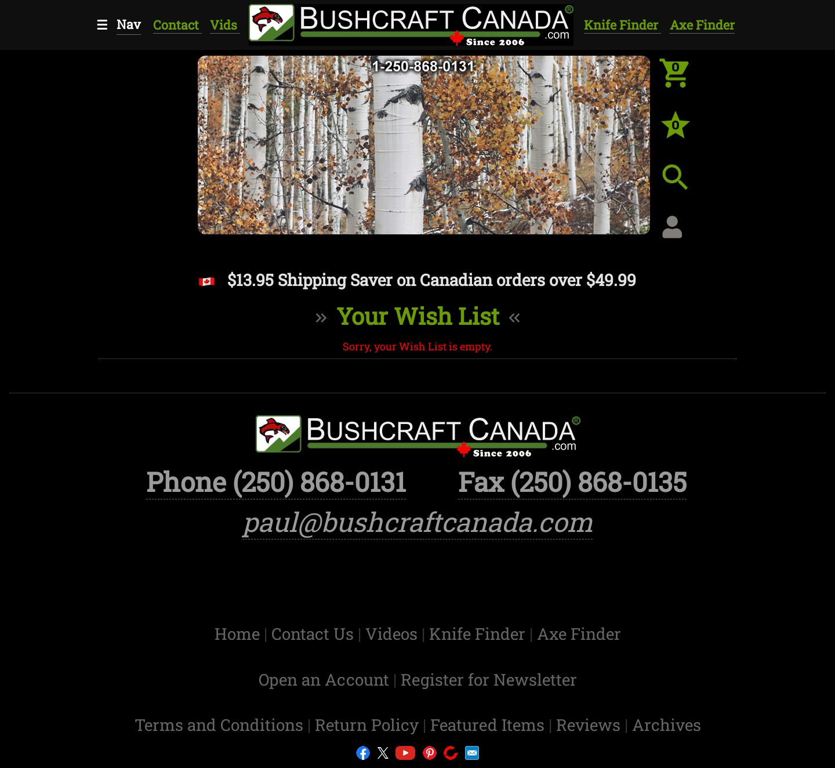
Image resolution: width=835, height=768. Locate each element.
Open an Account (324, 679)
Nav (129, 24)
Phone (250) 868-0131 (276, 481)
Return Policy (369, 725)
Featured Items (489, 725)
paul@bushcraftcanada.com (417, 521)
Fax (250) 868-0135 (572, 481)
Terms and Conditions (221, 725)
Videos (393, 633)
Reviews (590, 725)
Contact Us (314, 633)
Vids (225, 24)
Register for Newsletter (489, 679)
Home (239, 633)
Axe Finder (702, 24)
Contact (177, 24)
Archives (666, 725)
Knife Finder (622, 24)
